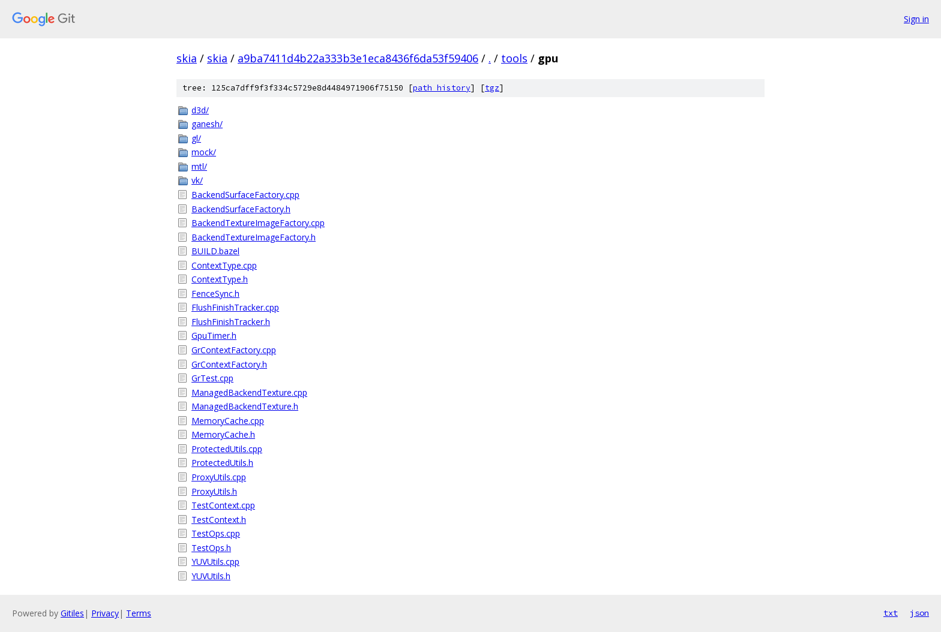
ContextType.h (219, 279)
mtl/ (199, 166)
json (919, 612)
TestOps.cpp (215, 533)
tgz (492, 88)
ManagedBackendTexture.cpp (249, 392)
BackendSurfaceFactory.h (240, 209)
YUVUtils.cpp (215, 561)
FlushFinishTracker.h (230, 321)
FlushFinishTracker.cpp (235, 307)
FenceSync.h (215, 293)
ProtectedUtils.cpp (226, 449)
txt (890, 612)
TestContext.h (218, 519)
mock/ (203, 152)
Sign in (916, 19)
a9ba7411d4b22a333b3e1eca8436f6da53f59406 (358, 58)
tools (514, 58)
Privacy (105, 613)
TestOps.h (211, 547)
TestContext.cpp (223, 505)
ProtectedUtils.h (222, 462)
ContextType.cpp (224, 265)
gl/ (196, 138)
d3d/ (200, 110)
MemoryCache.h (223, 434)
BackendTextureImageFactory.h (253, 237)
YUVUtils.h (210, 576)
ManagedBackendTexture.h (244, 406)
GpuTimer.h (213, 335)
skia (186, 58)
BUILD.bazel (215, 251)
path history (441, 88)
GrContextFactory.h (229, 364)
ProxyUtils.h (214, 491)
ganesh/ (207, 124)
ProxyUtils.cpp (218, 477)
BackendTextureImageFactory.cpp (258, 222)
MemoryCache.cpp (227, 420)
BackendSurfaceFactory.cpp (245, 194)
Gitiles (72, 613)
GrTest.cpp (212, 378)
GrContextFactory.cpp (233, 350)
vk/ (197, 180)
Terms (138, 613)
